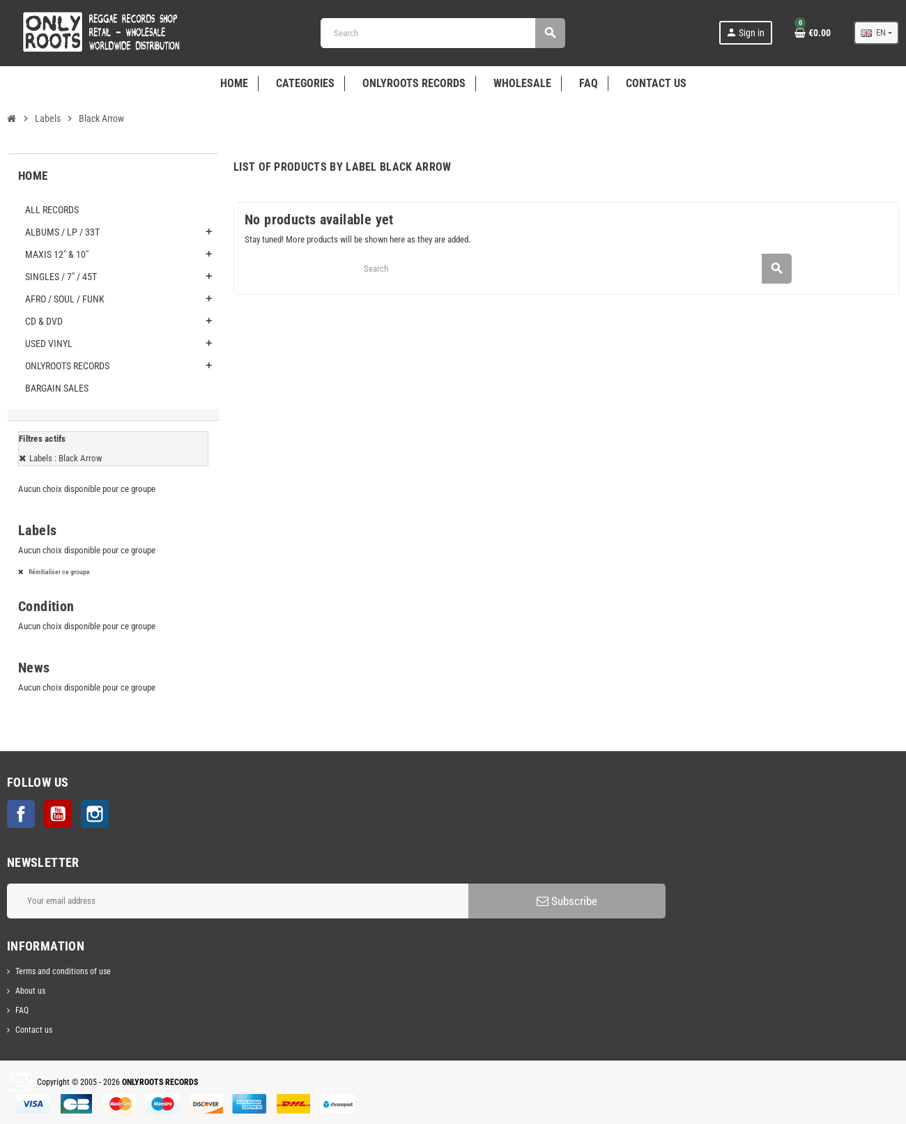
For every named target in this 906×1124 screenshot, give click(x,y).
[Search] (443, 33)
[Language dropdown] (876, 32)
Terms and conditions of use (63, 971)
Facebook (21, 814)
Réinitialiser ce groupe (58, 572)
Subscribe (567, 901)
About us (30, 991)
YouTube (58, 814)
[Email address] (237, 901)
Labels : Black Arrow (65, 458)
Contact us (33, 1030)
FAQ (22, 1010)
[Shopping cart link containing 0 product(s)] (812, 33)
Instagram (95, 814)
